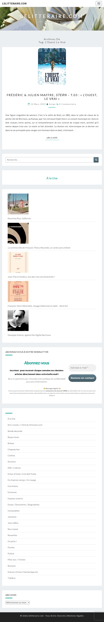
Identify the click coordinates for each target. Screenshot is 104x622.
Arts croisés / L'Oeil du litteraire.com (25, 424)
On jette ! (12, 541)
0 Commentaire (67, 104)
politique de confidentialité (54, 379)
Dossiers (12, 461)
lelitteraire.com (14, 3)
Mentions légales (75, 616)
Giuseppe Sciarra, (29, 335)
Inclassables (14, 510)
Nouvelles (12, 535)
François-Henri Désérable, (38, 305)
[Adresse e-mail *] (82, 368)
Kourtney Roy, (19, 218)
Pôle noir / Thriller (17, 559)
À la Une (11, 418)
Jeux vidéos (13, 522)
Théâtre (11, 578)
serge (52, 104)
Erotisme (12, 492)
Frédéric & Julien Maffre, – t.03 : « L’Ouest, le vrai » (52, 96)
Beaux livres (13, 437)
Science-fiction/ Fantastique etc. (23, 572)
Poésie (11, 553)
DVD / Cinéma (14, 467)
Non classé (13, 529)
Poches (11, 547)
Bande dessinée (15, 431)
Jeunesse (12, 516)
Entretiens (13, 486)
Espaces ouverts (15, 498)
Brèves (11, 443)
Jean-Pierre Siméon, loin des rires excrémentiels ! (31, 276)
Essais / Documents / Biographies (23, 504)
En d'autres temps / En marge (22, 480)
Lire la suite (53, 137)
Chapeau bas (14, 449)
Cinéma (11, 455)
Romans (12, 565)
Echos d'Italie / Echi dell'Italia (22, 474)
